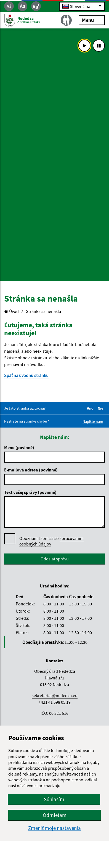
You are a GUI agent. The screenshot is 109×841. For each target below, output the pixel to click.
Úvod (11, 311)
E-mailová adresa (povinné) (31, 470)
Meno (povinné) (19, 447)
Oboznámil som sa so (51, 541)
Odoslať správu (55, 558)
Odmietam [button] (55, 815)
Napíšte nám (93, 421)
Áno (91, 408)
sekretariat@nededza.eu (55, 695)
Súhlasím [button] (54, 799)
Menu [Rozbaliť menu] (92, 20)
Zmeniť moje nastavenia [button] (54, 828)
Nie (101, 408)
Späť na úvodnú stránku (26, 375)
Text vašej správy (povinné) (30, 492)
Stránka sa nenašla (43, 311)
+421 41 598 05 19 (55, 702)
